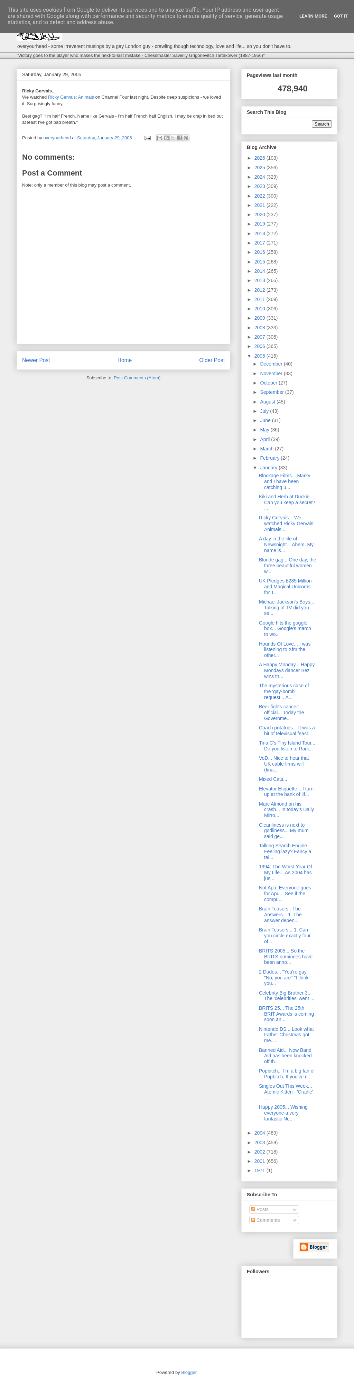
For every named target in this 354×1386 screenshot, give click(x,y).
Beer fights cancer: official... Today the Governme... (281, 712)
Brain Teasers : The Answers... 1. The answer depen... (280, 914)
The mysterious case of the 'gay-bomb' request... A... (284, 691)
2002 (260, 1152)
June (266, 420)
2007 (260, 337)
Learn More (313, 16)
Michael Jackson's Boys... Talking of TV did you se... (286, 607)
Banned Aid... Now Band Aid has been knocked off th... (285, 1056)
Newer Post (36, 360)
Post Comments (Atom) (137, 377)
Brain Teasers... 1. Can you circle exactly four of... (285, 935)
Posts (260, 1209)
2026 (260, 158)
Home (125, 360)
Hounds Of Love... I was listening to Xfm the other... (284, 649)
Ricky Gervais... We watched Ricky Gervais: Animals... (287, 523)
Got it (341, 16)
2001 (260, 1161)
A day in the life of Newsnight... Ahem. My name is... (286, 544)
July (265, 411)
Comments (265, 1220)
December (271, 364)
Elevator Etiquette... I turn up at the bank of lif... (286, 791)
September (272, 392)
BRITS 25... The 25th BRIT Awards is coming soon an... (286, 1014)
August (268, 402)
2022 (260, 196)
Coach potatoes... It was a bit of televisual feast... (287, 730)
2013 (260, 280)
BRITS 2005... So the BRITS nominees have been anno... (286, 956)
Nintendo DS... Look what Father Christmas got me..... (286, 1035)
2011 (260, 299)
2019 (260, 224)
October (269, 383)
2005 (260, 356)
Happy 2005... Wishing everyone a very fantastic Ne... (283, 1112)
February (270, 458)
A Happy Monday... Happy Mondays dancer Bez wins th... (287, 670)
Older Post (212, 360)
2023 (260, 186)
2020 (260, 214)
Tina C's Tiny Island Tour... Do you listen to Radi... (287, 745)
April (265, 439)
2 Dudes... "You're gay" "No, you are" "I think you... (284, 977)
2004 (260, 1133)
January (269, 467)
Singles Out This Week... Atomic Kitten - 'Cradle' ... (286, 1091)
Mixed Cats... (273, 779)
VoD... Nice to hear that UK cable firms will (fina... (284, 763)
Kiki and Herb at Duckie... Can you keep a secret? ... (287, 502)
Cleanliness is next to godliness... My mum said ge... (283, 830)
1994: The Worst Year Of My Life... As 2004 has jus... (285, 872)
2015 (260, 262)
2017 (260, 243)
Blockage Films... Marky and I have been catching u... (284, 481)
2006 (260, 346)
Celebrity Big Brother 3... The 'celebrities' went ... (286, 995)
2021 (260, 205)
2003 (260, 1142)
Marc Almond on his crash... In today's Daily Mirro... (286, 809)
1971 (260, 1170)
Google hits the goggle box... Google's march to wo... (285, 628)
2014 (260, 271)
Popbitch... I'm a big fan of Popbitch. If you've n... (287, 1073)
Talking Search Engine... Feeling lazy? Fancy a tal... (285, 851)
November (271, 373)
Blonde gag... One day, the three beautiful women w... (287, 565)
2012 (260, 290)
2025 (260, 167)
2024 (260, 177)
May (265, 429)
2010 (260, 308)
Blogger (188, 1372)
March (267, 448)
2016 (260, 252)
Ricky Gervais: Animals (71, 97)
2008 (260, 327)
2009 (260, 318)
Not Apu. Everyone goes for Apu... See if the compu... (285, 893)
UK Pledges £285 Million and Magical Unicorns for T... (285, 586)
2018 (260, 233)
